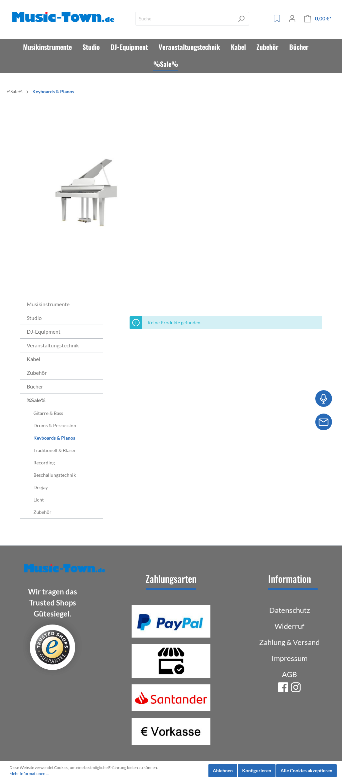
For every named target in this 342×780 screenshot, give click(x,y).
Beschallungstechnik (54, 475)
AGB (289, 674)
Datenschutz (289, 610)
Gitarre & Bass (48, 413)
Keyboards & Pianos (54, 438)
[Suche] (185, 18)
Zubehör (37, 372)
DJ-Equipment (43, 331)
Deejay (40, 487)
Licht (38, 500)
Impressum (290, 658)
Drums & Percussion (54, 425)
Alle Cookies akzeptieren (306, 770)
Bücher (35, 386)
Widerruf (289, 626)
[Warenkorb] (317, 18)
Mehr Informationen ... (29, 773)
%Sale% (36, 400)
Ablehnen (223, 770)
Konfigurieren (256, 770)
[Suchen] (241, 18)
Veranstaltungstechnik (53, 345)
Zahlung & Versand (289, 642)
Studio (34, 318)
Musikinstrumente (48, 304)
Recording (44, 462)
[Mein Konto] (292, 18)
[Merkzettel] (277, 18)
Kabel (33, 359)
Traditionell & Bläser (54, 450)
